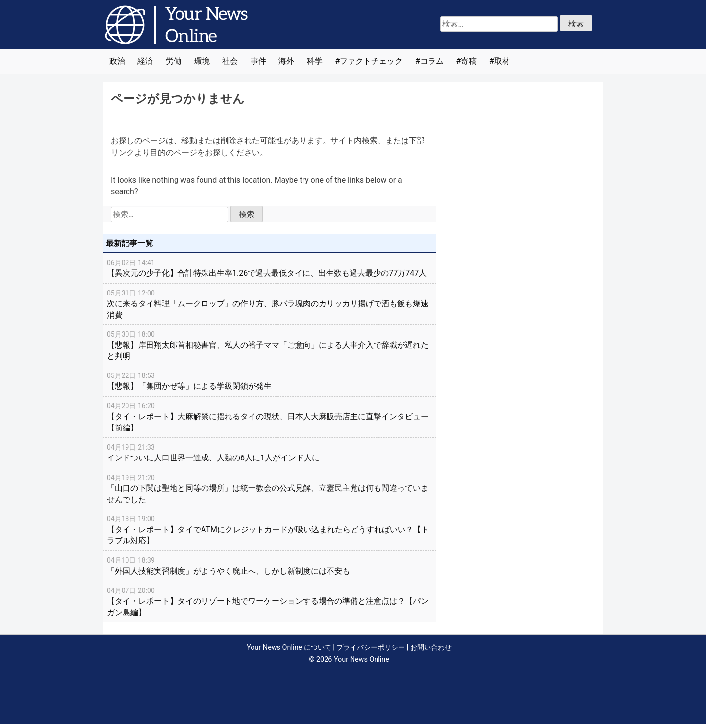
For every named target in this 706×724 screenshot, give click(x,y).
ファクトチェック (371, 61)
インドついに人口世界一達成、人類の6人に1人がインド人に (269, 452)
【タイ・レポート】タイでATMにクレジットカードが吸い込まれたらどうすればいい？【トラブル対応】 (269, 529)
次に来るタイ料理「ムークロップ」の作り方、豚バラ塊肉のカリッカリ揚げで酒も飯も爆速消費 (269, 304)
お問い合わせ (431, 648)
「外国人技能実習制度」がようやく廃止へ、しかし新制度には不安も (269, 565)
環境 (202, 61)
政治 (117, 61)
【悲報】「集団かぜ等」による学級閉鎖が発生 (269, 380)
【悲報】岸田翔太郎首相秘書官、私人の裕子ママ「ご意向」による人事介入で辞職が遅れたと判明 (269, 345)
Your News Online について (289, 648)
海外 (286, 61)
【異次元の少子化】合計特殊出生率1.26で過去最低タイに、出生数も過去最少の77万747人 (269, 267)
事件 (258, 61)
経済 (145, 61)
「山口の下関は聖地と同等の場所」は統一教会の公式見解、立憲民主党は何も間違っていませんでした (269, 488)
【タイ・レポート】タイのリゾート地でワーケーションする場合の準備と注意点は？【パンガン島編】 (269, 601)
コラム (432, 61)
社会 (230, 61)
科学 (315, 61)
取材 (502, 61)
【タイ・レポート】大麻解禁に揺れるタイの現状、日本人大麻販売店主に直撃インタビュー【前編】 (269, 416)
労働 (173, 61)
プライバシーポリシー (370, 648)
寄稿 (469, 61)
